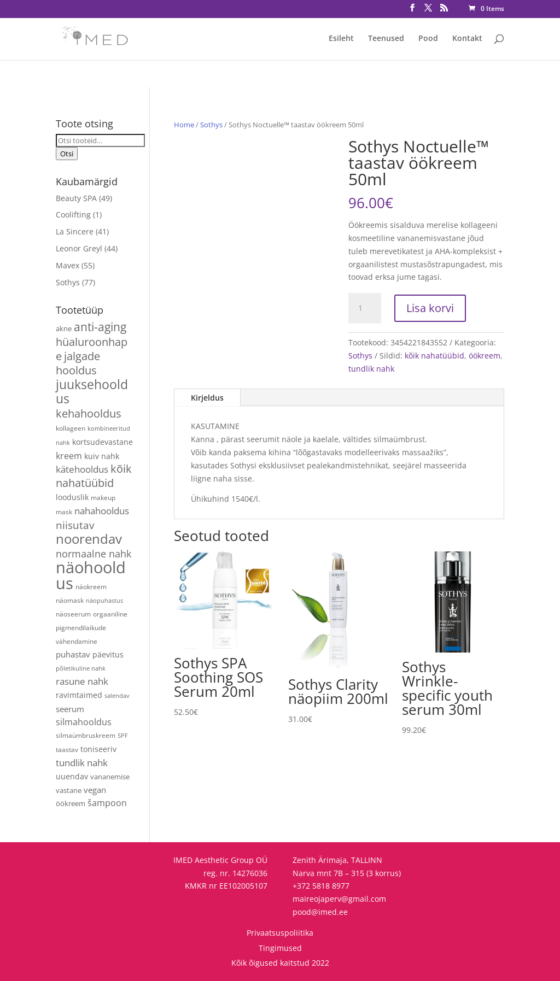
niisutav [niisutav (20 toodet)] (75, 525)
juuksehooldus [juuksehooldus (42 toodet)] (92, 391)
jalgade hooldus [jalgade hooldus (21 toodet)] (78, 363)
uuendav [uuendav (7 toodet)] (72, 776)
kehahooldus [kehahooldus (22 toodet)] (88, 413)
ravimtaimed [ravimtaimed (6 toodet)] (79, 695)
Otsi (66, 153)
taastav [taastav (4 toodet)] (67, 749)
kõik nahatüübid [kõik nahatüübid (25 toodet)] (94, 475)
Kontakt (467, 38)
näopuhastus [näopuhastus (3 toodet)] (104, 600)
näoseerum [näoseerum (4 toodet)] (73, 613)
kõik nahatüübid (434, 355)
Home (184, 125)
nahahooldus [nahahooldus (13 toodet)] (101, 510)
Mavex (67, 265)
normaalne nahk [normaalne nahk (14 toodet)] (93, 553)
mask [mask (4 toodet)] (64, 511)
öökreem (484, 355)
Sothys (211, 125)
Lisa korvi (430, 308)
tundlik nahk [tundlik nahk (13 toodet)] (82, 762)
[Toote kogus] (364, 308)
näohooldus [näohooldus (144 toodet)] (91, 575)
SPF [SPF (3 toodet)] (123, 735)
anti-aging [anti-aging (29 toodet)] (100, 326)
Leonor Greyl (79, 248)
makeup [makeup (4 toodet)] (103, 497)
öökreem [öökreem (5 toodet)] (70, 803)
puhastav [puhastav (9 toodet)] (73, 654)
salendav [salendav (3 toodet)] (117, 696)
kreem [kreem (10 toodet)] (69, 456)
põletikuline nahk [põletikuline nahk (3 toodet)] (81, 668)
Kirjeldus (207, 397)
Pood (428, 38)
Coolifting (73, 214)
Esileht (341, 38)
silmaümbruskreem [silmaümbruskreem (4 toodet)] (85, 735)
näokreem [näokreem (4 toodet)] (91, 586)
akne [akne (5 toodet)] (64, 328)
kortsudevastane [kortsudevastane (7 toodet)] (102, 442)
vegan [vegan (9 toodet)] (95, 790)
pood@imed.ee (320, 912)
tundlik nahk (371, 368)
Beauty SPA (76, 198)
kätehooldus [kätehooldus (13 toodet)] (82, 469)
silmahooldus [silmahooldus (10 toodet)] (84, 722)
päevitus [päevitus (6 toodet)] (108, 654)
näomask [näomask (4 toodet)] (70, 600)
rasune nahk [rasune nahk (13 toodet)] (82, 681)
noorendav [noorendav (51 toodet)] (89, 539)
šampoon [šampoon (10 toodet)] (107, 803)
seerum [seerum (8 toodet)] (70, 708)
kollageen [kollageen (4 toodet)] (70, 428)
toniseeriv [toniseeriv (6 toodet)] (98, 749)
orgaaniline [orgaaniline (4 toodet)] (110, 613)
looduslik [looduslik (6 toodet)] (72, 497)
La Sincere (75, 231)
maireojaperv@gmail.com (339, 899)
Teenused (386, 38)
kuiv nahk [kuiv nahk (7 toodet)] (101, 456)
